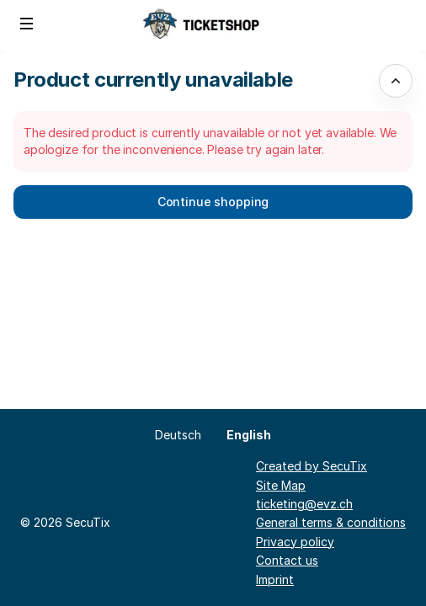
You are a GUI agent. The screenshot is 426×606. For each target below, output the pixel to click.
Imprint (275, 579)
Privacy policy (295, 541)
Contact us (287, 560)
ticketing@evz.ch (304, 504)
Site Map (281, 485)
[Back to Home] (213, 25)
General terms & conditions (331, 522)
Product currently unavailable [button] (153, 79)
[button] (27, 23)
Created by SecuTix (311, 466)
